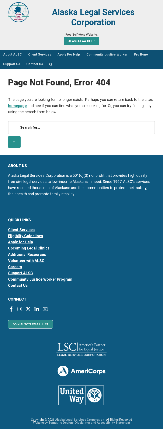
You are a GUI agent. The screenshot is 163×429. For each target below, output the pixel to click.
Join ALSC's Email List (30, 324)
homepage (17, 105)
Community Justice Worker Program (40, 279)
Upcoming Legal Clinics (28, 248)
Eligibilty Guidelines (25, 236)
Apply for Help (20, 242)
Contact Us (18, 285)
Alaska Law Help (81, 41)
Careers (15, 267)
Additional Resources (27, 254)
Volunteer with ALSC (26, 260)
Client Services (21, 229)
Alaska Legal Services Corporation (93, 17)
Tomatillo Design (60, 422)
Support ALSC (20, 273)
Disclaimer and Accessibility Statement (102, 422)
